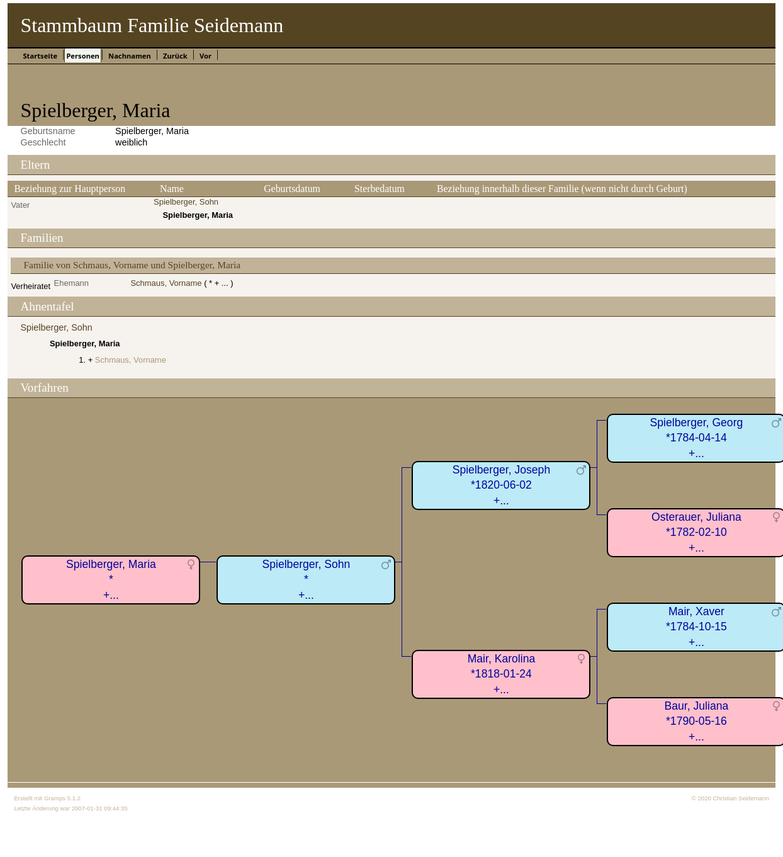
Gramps (54, 798)
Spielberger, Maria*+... (111, 579)
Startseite (40, 55)
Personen (82, 55)
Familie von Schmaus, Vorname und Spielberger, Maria (131, 264)
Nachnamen (129, 55)
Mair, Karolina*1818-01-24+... (502, 674)
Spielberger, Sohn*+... (306, 579)
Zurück (175, 55)
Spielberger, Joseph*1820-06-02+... (502, 485)
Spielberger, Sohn (186, 202)
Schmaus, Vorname (165, 283)
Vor (205, 55)
